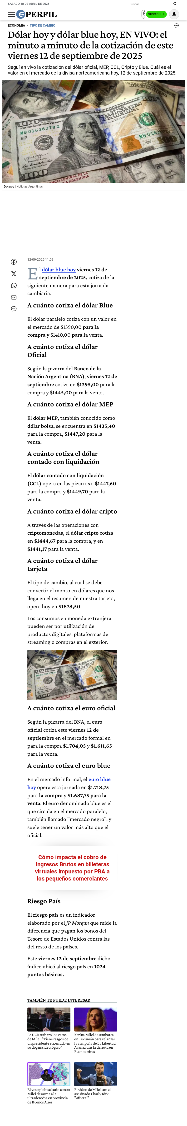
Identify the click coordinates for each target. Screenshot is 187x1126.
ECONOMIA (16, 26)
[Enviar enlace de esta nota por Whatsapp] (14, 289)
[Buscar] (151, 4)
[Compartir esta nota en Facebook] (14, 261)
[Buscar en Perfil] (175, 4)
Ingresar (131, 14)
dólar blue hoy (59, 270)
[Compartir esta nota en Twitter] (14, 275)
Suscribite (155, 14)
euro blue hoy (104, 678)
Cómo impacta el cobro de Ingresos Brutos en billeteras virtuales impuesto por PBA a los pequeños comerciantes (103, 740)
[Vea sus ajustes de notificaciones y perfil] (174, 14)
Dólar (35, 1035)
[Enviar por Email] (14, 303)
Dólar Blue (56, 1035)
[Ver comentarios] (175, 26)
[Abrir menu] (11, 14)
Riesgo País (82, 1035)
